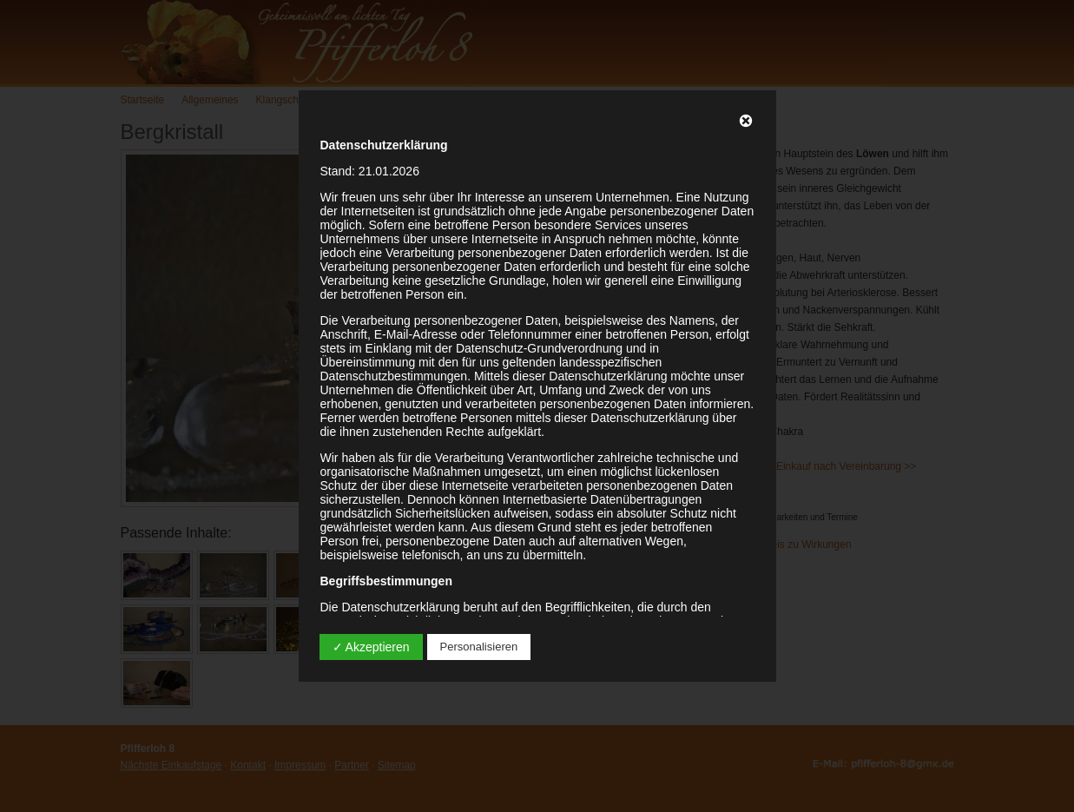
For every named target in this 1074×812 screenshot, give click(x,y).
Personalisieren (479, 646)
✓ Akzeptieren (371, 647)
